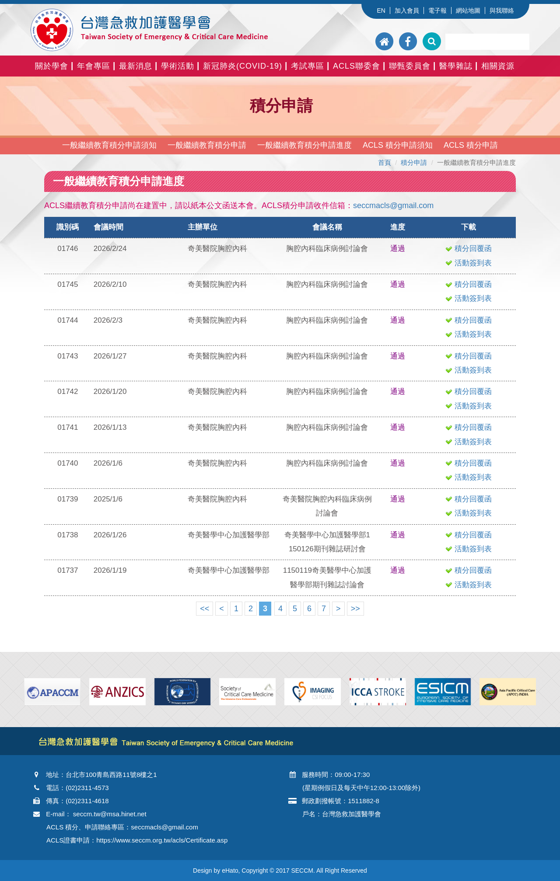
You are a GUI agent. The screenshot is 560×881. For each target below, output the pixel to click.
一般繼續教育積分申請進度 (304, 145)
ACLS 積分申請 (471, 145)
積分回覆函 (468, 248)
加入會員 (407, 10)
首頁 (384, 162)
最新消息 (135, 66)
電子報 (437, 10)
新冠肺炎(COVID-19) (242, 66)
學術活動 (177, 66)
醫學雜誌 (455, 66)
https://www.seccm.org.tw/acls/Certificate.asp (162, 840)
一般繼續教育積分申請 (207, 145)
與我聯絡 (502, 10)
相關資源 (497, 66)
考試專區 (307, 66)
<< (204, 608)
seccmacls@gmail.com (393, 205)
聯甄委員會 (409, 66)
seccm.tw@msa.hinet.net (110, 814)
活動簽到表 (468, 263)
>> (355, 608)
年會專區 (93, 66)
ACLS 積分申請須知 (398, 145)
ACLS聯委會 (356, 66)
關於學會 (51, 66)
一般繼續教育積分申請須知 (109, 145)
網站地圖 (468, 10)
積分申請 (414, 162)
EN (381, 10)
